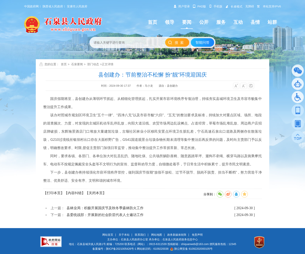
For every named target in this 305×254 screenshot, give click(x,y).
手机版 (215, 6)
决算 (159, 54)
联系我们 (140, 234)
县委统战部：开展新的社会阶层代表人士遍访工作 (105, 215)
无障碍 (249, 6)
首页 (64, 64)
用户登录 (182, 6)
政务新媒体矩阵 (176, 234)
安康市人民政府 (77, 6)
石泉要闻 (77, 64)
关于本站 (124, 234)
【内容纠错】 (74, 193)
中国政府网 (31, 6)
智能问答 (202, 42)
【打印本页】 (53, 193)
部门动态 (93, 64)
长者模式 (233, 6)
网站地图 (156, 234)
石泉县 (117, 54)
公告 (149, 54)
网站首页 (107, 234)
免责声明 (197, 234)
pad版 (199, 6)
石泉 (129, 54)
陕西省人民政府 (53, 6)
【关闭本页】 (95, 193)
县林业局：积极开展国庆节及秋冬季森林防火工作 (105, 208)
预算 (139, 54)
